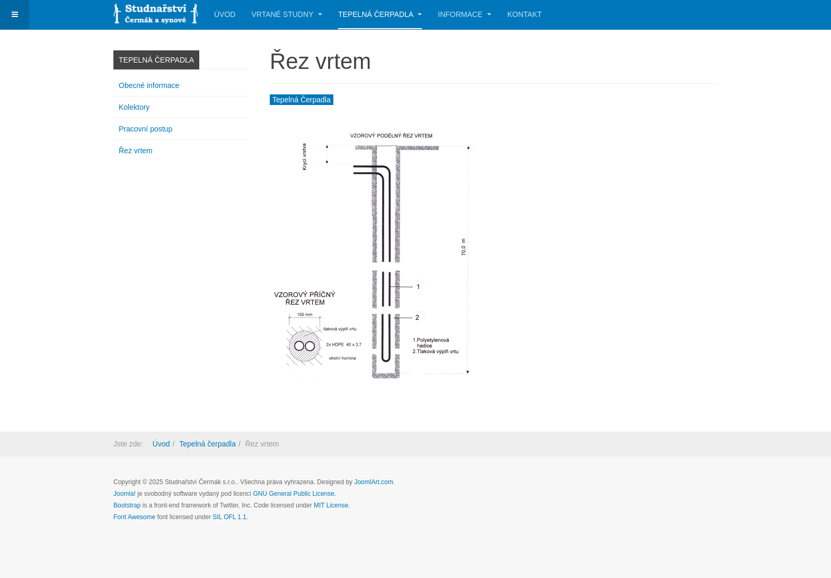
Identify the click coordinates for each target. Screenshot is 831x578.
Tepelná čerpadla (380, 14)
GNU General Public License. (295, 493)
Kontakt (524, 14)
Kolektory (134, 107)
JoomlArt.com (373, 482)
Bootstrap (126, 505)
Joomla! (124, 493)
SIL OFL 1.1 (229, 517)
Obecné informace (149, 85)
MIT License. (332, 505)
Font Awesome (134, 517)
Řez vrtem (136, 150)
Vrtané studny (286, 14)
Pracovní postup (145, 129)
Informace (464, 14)
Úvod (224, 14)
